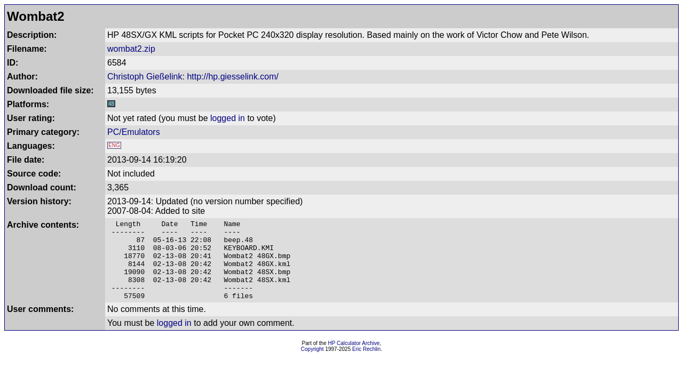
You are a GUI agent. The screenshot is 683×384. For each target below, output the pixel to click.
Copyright (312, 365)
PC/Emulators (133, 132)
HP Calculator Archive (354, 359)
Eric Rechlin (366, 365)
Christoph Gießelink (144, 76)
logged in (227, 118)
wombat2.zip (131, 48)
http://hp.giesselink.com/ (233, 76)
